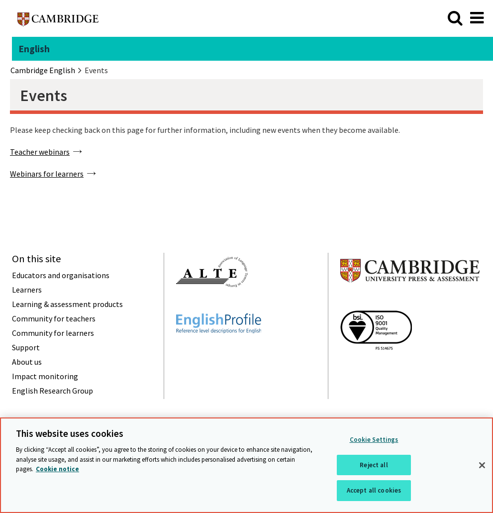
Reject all (374, 465)
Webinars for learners (47, 174)
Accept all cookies (374, 491)
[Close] (482, 466)
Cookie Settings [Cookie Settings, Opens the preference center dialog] (374, 440)
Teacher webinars (40, 152)
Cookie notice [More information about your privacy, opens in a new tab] (57, 470)
